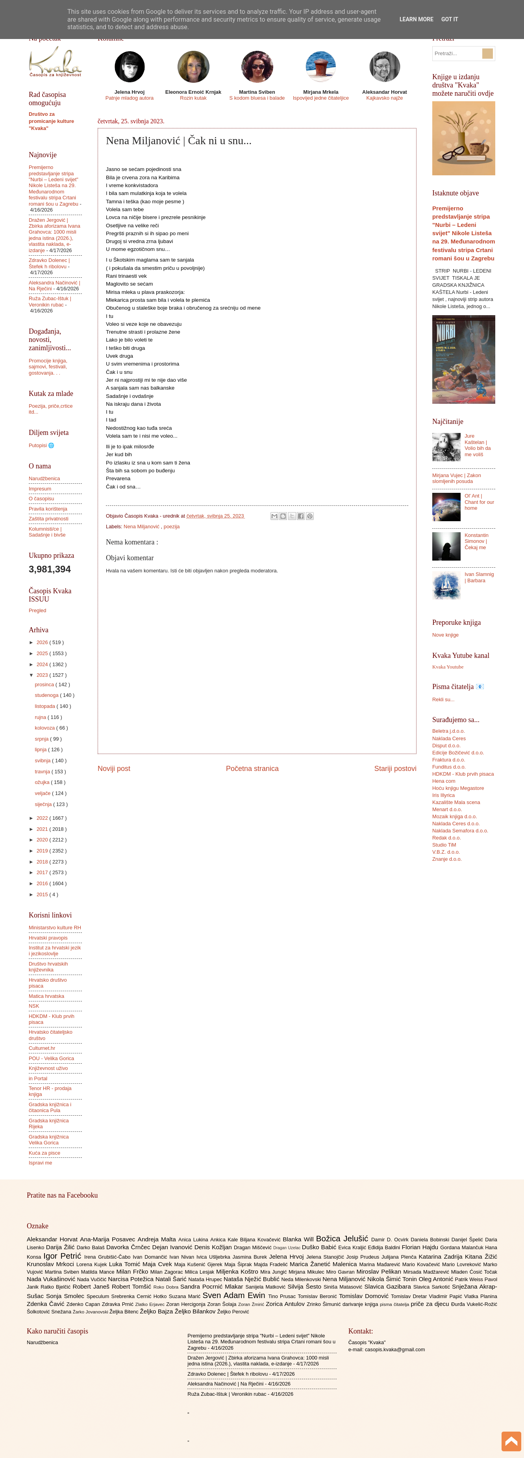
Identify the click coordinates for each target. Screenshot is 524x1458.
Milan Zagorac (167, 1272)
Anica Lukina (194, 1240)
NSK (34, 1006)
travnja (43, 772)
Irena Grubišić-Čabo (108, 1257)
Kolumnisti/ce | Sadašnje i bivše (47, 532)
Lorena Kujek (92, 1264)
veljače (43, 793)
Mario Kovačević (422, 1264)
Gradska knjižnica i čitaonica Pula (50, 1107)
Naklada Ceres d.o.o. (456, 824)
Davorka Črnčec (129, 1247)
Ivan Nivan (182, 1257)
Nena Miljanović (142, 526)
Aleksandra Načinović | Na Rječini (225, 1384)
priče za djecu (431, 1303)
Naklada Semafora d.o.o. (460, 831)
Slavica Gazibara (388, 1286)
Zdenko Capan (84, 1304)
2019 (43, 851)
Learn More (416, 19)
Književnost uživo (48, 1068)
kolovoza (45, 728)
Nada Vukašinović (52, 1279)
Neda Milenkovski (301, 1279)
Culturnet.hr (42, 1048)
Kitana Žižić (481, 1256)
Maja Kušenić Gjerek (199, 1264)
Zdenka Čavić (47, 1303)
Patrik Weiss (470, 1279)
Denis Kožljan (214, 1247)
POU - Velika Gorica (51, 1058)
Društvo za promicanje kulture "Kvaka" (51, 121)
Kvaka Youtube (447, 667)
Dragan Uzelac (287, 1248)
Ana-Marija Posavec (108, 1239)
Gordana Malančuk (462, 1247)
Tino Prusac (283, 1296)
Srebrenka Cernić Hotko (140, 1296)
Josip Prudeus (363, 1257)
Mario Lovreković (462, 1264)
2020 (43, 840)
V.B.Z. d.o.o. (446, 852)
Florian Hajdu (421, 1247)
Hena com (443, 781)
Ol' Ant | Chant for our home (479, 502)
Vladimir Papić (446, 1296)
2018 (43, 862)
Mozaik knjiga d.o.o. (454, 816)
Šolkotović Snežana (50, 1312)
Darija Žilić (61, 1247)
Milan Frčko (133, 1271)
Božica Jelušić (343, 1238)
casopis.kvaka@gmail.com (395, 1349)
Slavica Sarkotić (432, 1287)
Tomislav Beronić (318, 1296)
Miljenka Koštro (238, 1271)
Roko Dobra (167, 1287)
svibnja (43, 760)
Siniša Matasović (344, 1287)
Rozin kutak (193, 98)
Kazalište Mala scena (456, 802)
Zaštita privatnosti (49, 519)
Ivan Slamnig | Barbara (479, 577)
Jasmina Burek (251, 1257)
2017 (43, 872)
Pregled (37, 610)
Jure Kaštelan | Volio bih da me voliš (478, 445)
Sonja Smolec (66, 1296)
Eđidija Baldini (385, 1247)
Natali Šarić (172, 1279)
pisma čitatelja (395, 1304)
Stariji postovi (395, 769)
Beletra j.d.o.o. (448, 731)
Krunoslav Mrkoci (51, 1264)
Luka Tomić (126, 1264)
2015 (43, 894)
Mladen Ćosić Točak (474, 1272)
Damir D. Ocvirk (391, 1240)
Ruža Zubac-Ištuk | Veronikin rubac (50, 301)
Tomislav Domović (365, 1296)
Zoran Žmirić (252, 1304)
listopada (45, 706)
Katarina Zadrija (442, 1256)
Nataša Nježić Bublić (252, 1279)
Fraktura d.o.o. (448, 760)
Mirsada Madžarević (427, 1272)
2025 (43, 653)
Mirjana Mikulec (307, 1272)
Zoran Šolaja (222, 1304)
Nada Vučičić (92, 1279)
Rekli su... (443, 699)
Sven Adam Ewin (235, 1295)
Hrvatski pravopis (48, 938)
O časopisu (41, 498)
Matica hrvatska (46, 996)
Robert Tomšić (133, 1286)
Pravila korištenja (48, 509)
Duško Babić (320, 1247)
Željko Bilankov (196, 1311)
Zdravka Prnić (118, 1304)
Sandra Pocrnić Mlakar (212, 1286)
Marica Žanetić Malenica (324, 1264)
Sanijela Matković (266, 1287)
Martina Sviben (63, 1272)
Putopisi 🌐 (41, 445)
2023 (43, 675)
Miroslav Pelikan (379, 1271)
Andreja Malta (158, 1239)
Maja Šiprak (239, 1264)
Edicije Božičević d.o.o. (458, 753)
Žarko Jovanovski (91, 1311)
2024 (43, 664)
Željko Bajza (157, 1311)
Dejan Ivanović (173, 1247)
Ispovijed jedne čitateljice (321, 98)
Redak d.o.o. (446, 838)
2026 (43, 642)
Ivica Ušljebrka (214, 1257)
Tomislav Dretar (410, 1296)
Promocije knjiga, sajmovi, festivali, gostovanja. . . (48, 367)
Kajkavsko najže (384, 98)
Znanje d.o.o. (447, 859)
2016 (43, 883)
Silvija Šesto (305, 1286)
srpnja (42, 739)
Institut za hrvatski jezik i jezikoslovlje (55, 951)
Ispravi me (40, 1163)
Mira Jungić (274, 1272)
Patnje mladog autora (130, 98)
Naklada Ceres (449, 738)
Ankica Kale (225, 1240)
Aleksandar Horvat (53, 1239)
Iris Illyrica (443, 795)
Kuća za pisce (44, 1153)
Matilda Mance (99, 1272)
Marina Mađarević (380, 1264)
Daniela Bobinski (431, 1240)
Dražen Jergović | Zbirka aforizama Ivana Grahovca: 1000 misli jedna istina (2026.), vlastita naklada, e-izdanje (54, 235)
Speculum (99, 1296)
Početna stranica (252, 769)
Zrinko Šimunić (325, 1304)
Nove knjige (445, 635)
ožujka (43, 782)
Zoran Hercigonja (186, 1304)
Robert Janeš (92, 1286)
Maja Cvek (158, 1264)
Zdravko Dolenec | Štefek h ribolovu (49, 263)
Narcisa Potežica (131, 1279)
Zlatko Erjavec (151, 1304)
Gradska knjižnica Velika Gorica (49, 1140)
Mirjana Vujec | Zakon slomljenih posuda (456, 478)
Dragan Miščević (253, 1247)
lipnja (41, 749)
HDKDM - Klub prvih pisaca (463, 774)
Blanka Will (299, 1239)
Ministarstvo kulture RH (55, 928)
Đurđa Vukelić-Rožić (474, 1304)
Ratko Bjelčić (56, 1287)
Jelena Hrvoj (287, 1256)
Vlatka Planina (480, 1296)
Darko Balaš (91, 1247)
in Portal (38, 1078)
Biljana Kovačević (261, 1240)
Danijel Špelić (468, 1240)
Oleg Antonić (436, 1279)
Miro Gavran (341, 1272)
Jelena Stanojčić (326, 1257)
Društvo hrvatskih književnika (48, 967)
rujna (41, 717)
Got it (449, 19)
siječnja (44, 804)
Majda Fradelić (272, 1264)
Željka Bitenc (124, 1312)
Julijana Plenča (399, 1257)
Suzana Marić (186, 1296)
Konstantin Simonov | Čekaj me (477, 541)
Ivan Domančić (151, 1257)
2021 (43, 829)
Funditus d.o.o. (449, 767)
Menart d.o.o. (447, 809)
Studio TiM (444, 845)
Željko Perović (233, 1312)
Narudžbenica (44, 478)
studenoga (47, 695)
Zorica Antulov (286, 1303)
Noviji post (114, 769)
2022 (43, 818)
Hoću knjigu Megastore (458, 788)
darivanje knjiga (361, 1304)
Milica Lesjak (200, 1272)
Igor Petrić (63, 1255)
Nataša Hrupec (206, 1279)
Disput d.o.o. (446, 746)
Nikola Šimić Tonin (393, 1279)
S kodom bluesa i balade (257, 98)
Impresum (40, 489)
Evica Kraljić (353, 1247)
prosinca (45, 684)
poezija (172, 526)
